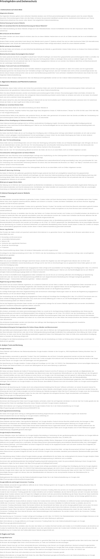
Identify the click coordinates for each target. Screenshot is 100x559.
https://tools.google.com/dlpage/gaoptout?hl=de (16, 395)
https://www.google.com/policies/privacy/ (13, 557)
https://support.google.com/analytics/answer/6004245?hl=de (20, 408)
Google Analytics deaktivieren (57, 403)
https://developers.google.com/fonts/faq (52, 555)
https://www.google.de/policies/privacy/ (13, 523)
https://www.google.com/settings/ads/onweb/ (43, 463)
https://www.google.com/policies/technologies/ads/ (17, 479)
